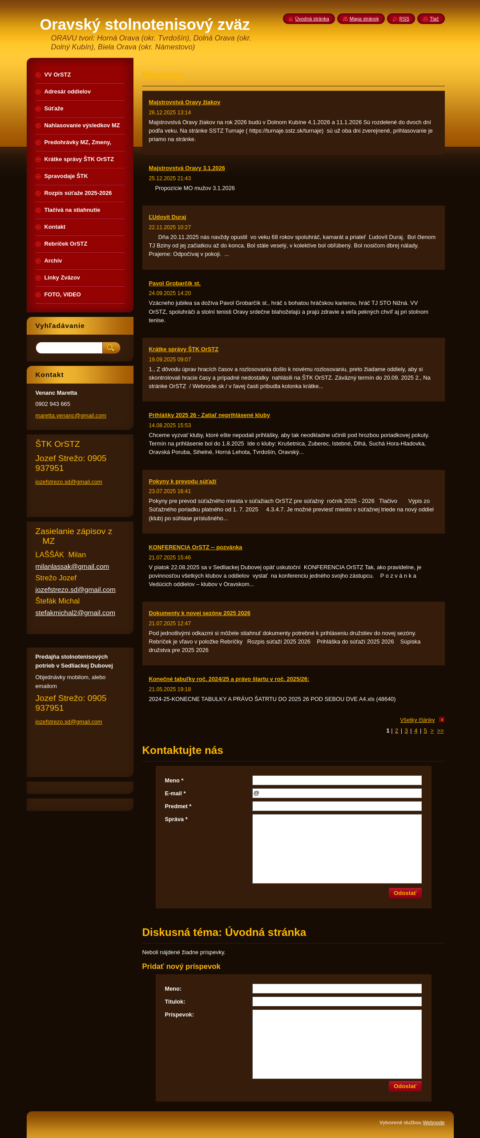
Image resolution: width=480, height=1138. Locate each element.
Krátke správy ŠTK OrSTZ (183, 349)
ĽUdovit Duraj (167, 217)
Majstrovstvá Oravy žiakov (185, 102)
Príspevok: (179, 1014)
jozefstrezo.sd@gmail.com (69, 481)
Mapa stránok (364, 18)
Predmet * (178, 806)
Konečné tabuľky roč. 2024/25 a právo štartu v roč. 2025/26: (229, 679)
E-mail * (175, 793)
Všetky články (417, 720)
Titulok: (175, 1001)
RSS (404, 18)
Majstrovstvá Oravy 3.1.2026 (187, 168)
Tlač (434, 18)
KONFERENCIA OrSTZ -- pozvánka (195, 547)
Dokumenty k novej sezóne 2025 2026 (199, 613)
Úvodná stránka (312, 18)
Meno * (174, 780)
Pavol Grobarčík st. (175, 283)
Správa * (176, 819)
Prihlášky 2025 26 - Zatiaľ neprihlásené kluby (209, 415)
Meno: (173, 988)
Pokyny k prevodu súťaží (183, 481)
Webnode (433, 1122)
